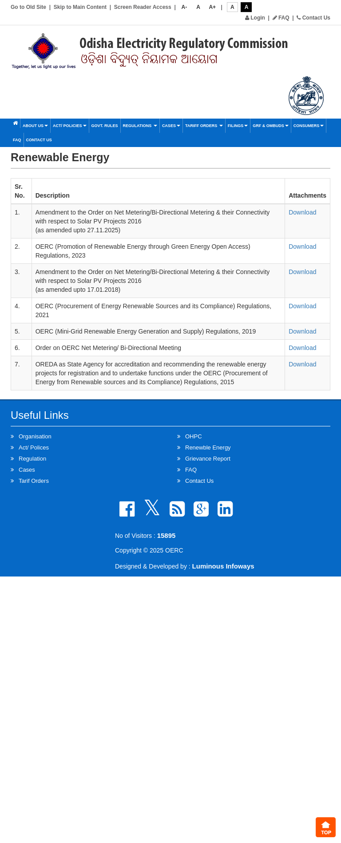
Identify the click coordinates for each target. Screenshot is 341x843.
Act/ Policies (70, 125)
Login (255, 18)
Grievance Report (207, 458)
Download (302, 212)
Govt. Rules (104, 125)
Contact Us (313, 18)
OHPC (193, 436)
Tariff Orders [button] (204, 125)
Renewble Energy (208, 447)
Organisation (35, 436)
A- (184, 7)
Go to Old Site (28, 7)
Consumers (308, 125)
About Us (35, 125)
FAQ (281, 18)
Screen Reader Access (142, 7)
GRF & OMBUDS (271, 125)
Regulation (32, 458)
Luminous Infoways (223, 566)
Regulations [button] (140, 125)
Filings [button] (238, 125)
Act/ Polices (34, 447)
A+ (212, 7)
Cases (171, 125)
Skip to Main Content (80, 7)
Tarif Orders (34, 480)
